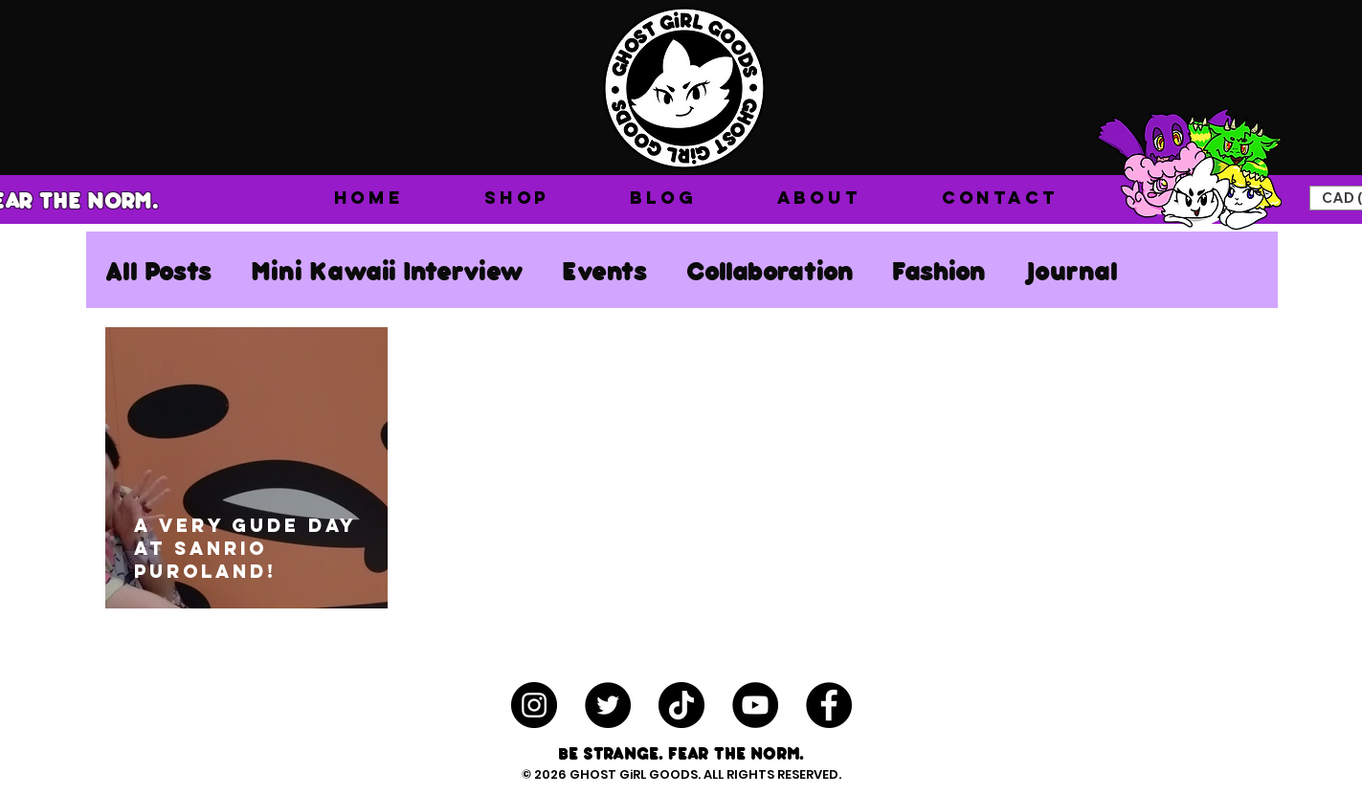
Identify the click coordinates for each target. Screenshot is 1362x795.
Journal (1071, 270)
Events (605, 270)
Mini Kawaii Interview (387, 270)
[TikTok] (681, 705)
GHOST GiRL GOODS (633, 774)
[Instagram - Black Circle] (534, 705)
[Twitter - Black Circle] (608, 705)
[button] (517, 197)
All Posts (158, 270)
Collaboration (770, 270)
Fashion (939, 270)
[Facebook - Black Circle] (829, 705)
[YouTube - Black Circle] (755, 705)
